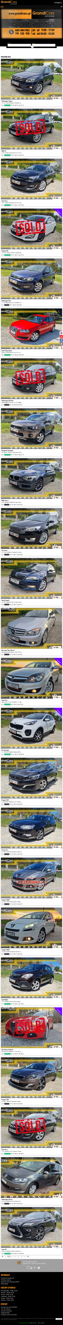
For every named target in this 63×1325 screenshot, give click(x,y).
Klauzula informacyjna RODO (10, 1282)
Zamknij (59, 1319)
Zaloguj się (58, 3)
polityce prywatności (13, 1319)
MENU (2, 7)
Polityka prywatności (7, 1278)
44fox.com (40, 1322)
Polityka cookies (6, 1280)
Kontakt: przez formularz (9, 1315)
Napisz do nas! (28, 1322)
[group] (31, 26)
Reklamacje (4, 1284)
